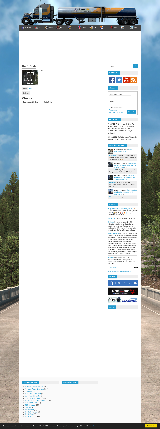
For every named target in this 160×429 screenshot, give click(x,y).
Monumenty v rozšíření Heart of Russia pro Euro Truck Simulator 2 (125, 177)
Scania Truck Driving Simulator (36, 400)
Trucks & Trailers (31, 412)
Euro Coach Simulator (33, 394)
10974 (124, 151)
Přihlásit (131, 112)
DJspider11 (111, 209)
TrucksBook (29, 414)
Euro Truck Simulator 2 (33, 398)
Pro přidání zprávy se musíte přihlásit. (119, 271)
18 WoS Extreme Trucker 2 (34, 387)
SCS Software (30, 405)
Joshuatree (111, 218)
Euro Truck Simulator (32, 396)
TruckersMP (29, 410)
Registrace (113, 110)
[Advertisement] (80, 49)
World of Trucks (30, 416)
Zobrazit (26, 93)
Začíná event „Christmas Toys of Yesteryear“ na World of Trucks (125, 165)
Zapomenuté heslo (116, 112)
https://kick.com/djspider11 (124, 209)
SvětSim (28, 407)
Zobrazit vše (113, 267)
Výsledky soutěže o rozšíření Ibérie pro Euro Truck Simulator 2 (125, 192)
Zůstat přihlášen (117, 108)
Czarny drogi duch (113, 233)
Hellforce (111, 222)
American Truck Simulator (34, 389)
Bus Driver (28, 391)
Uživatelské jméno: (116, 94)
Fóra (31, 89)
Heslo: (111, 101)
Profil (25, 89)
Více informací (95, 426)
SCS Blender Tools (31, 403)
